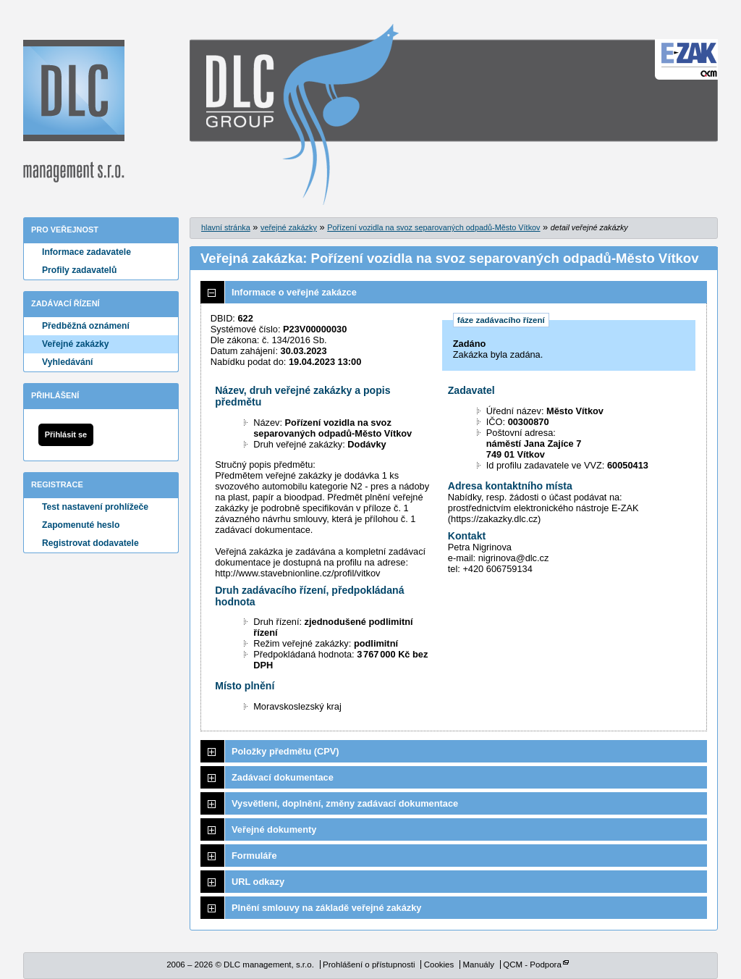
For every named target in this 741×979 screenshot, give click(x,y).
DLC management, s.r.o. (73, 111)
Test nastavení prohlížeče (95, 507)
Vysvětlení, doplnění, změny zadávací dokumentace (345, 803)
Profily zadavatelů (79, 270)
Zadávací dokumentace (283, 777)
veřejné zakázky (289, 227)
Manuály (478, 964)
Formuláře (254, 855)
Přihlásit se (66, 434)
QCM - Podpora (532, 964)
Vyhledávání (67, 362)
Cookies (439, 964)
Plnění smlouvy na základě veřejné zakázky (326, 907)
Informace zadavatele (86, 252)
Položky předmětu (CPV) (285, 751)
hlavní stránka (225, 227)
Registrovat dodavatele (90, 543)
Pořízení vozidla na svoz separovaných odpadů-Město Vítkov (433, 227)
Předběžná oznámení (86, 326)
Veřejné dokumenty (274, 829)
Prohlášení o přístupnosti (369, 964)
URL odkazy (258, 881)
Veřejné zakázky (75, 344)
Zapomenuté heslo (80, 525)
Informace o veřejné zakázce (294, 292)
